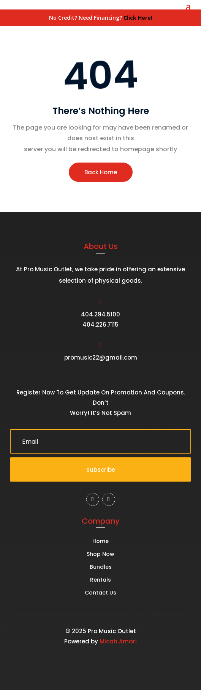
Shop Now (100, 554)
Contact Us (100, 593)
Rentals (100, 580)
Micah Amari (118, 641)
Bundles (101, 567)
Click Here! (137, 17)
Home (100, 541)
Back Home (100, 172)
